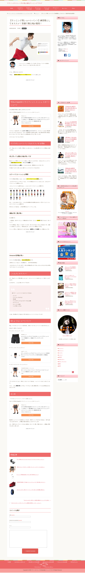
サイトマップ (38, 567)
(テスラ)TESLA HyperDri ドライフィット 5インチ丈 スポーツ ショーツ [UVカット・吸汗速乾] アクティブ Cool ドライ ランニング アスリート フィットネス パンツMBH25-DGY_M (35, 120)
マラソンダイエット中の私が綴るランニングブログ (32, 3)
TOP (20, 13)
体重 (41, 564)
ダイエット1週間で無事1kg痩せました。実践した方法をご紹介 (70, 285)
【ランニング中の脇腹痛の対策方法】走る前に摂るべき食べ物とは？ (70, 268)
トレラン (61, 353)
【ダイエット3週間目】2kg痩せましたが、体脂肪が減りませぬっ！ (70, 294)
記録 (47, 564)
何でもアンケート (56, 9)
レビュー (24, 28)
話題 (60, 366)
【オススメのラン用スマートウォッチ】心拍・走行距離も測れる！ (31, 490)
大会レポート (61, 359)
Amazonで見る (26, 126)
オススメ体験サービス (67, 336)
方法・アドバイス (62, 362)
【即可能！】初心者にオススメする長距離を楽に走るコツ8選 (71, 139)
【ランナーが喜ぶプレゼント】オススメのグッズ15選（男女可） (71, 155)
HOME (11, 8)
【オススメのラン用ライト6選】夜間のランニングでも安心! (36, 500)
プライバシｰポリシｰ (49, 567)
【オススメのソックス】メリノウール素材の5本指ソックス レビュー (26, 503)
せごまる (67, 33)
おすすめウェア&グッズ (20, 9)
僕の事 (60, 357)
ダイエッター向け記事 (47, 9)
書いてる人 (64, 8)
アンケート (61, 348)
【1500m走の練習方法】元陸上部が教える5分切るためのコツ (71, 108)
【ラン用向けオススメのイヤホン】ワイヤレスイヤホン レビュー (30, 459)
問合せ (73, 8)
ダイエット (61, 351)
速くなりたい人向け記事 (38, 9)
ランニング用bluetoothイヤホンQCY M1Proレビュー (28, 475)
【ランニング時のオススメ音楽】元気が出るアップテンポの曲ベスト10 (70, 302)
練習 (60, 364)
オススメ (67, 211)
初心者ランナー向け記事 (29, 9)
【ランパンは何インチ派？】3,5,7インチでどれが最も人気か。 (70, 277)
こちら (67, 49)
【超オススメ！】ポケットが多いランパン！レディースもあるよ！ (31, 467)
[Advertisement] (30, 88)
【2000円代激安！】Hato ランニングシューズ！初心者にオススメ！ (31, 482)
